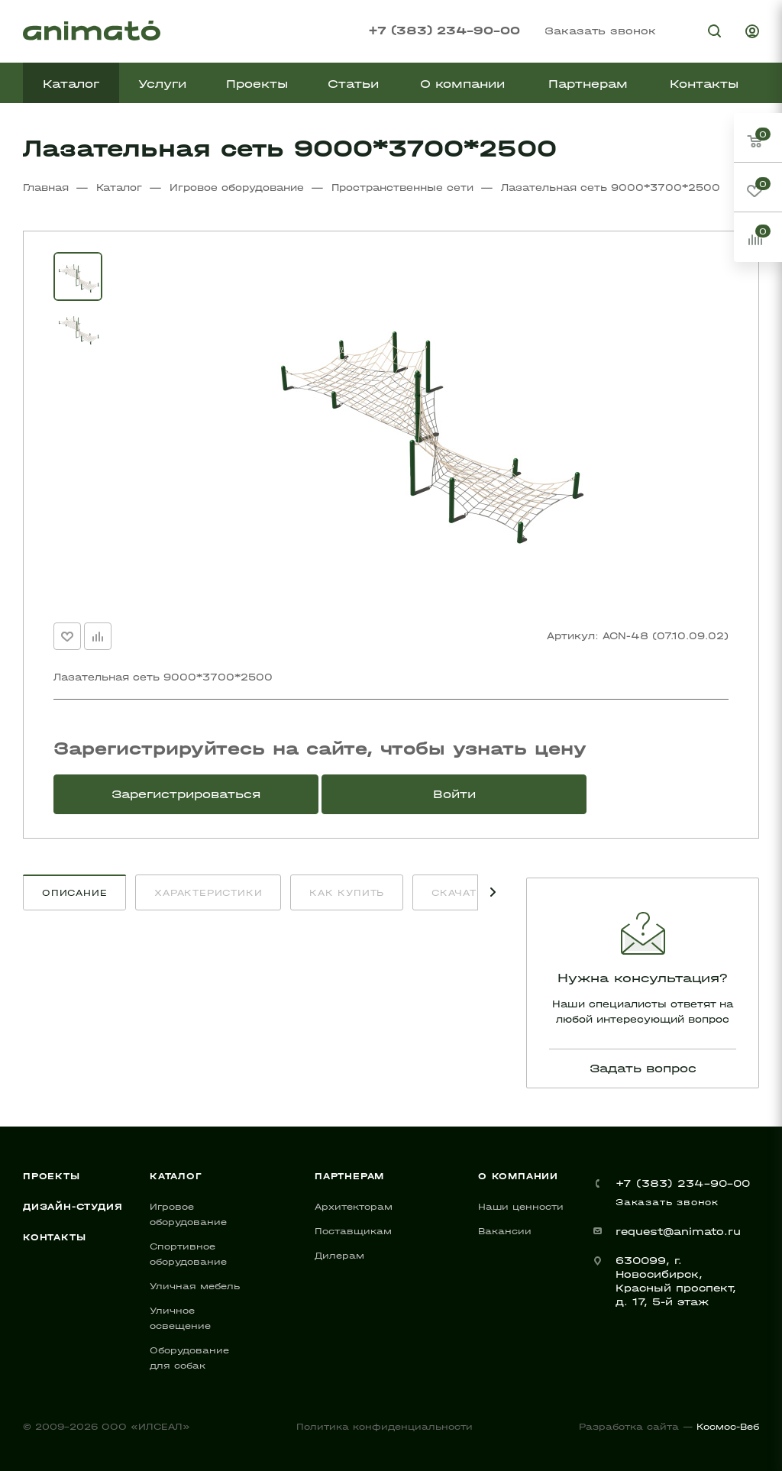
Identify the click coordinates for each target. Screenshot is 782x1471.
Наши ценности (521, 1206)
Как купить (346, 892)
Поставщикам (353, 1231)
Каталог (176, 1176)
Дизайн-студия (72, 1206)
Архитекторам (354, 1206)
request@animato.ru (678, 1231)
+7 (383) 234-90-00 (444, 30)
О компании (518, 1176)
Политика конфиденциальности (384, 1426)
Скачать (457, 892)
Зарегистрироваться (185, 794)
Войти (454, 794)
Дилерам (339, 1255)
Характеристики (208, 892)
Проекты (51, 1176)
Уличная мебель (195, 1286)
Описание (74, 892)
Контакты (54, 1237)
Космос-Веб (727, 1426)
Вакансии (505, 1231)
